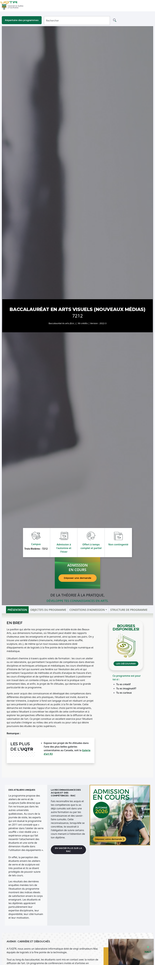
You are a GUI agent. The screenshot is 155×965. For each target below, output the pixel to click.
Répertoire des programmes (21, 20)
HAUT (148, 951)
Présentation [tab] (17, 610)
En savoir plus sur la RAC (68, 850)
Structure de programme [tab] (128, 610)
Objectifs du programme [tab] (48, 610)
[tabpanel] (77, 695)
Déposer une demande (77, 577)
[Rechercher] (77, 20)
